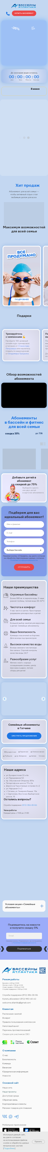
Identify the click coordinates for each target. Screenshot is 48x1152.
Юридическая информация (15, 1072)
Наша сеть (7, 1088)
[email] (24, 533)
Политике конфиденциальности (24, 560)
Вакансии (6, 1068)
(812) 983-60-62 (28, 999)
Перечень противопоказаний (16, 1030)
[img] (24, 435)
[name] (24, 524)
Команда (6, 1064)
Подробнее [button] (9, 1149)
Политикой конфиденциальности (24, 943)
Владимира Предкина (18, 354)
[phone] (24, 541)
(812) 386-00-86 (29, 805)
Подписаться (24, 949)
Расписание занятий (12, 1014)
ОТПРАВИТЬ (24, 567)
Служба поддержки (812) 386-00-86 (20, 995)
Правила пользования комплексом (18, 1022)
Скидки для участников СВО (16, 1034)
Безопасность (9, 1060)
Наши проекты (9, 1092)
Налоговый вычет (10, 1026)
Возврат (6, 1018)
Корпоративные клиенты (14, 1104)
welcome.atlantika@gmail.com (16, 1003)
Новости (6, 1076)
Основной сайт (10, 1083)
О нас (5, 1056)
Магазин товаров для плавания (17, 1108)
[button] (8, 13)
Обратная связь (9, 1100)
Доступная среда (10, 1096)
